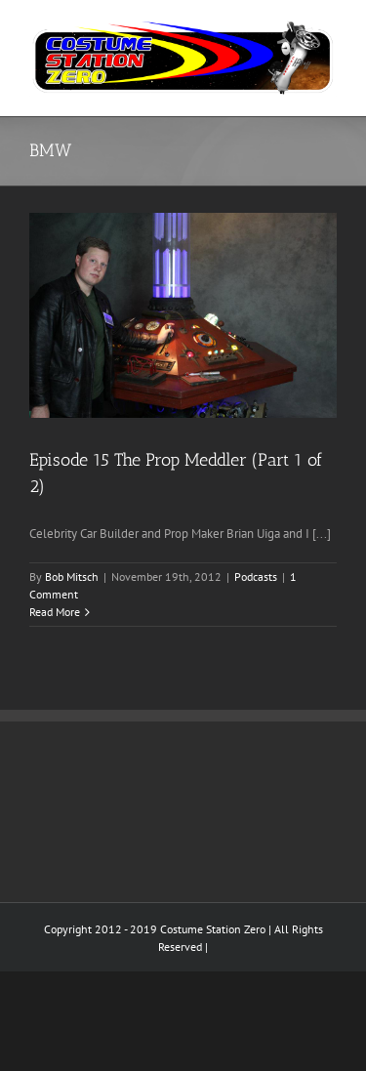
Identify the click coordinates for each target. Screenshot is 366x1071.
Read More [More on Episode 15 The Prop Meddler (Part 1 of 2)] (54, 611)
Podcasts (255, 576)
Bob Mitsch (72, 576)
